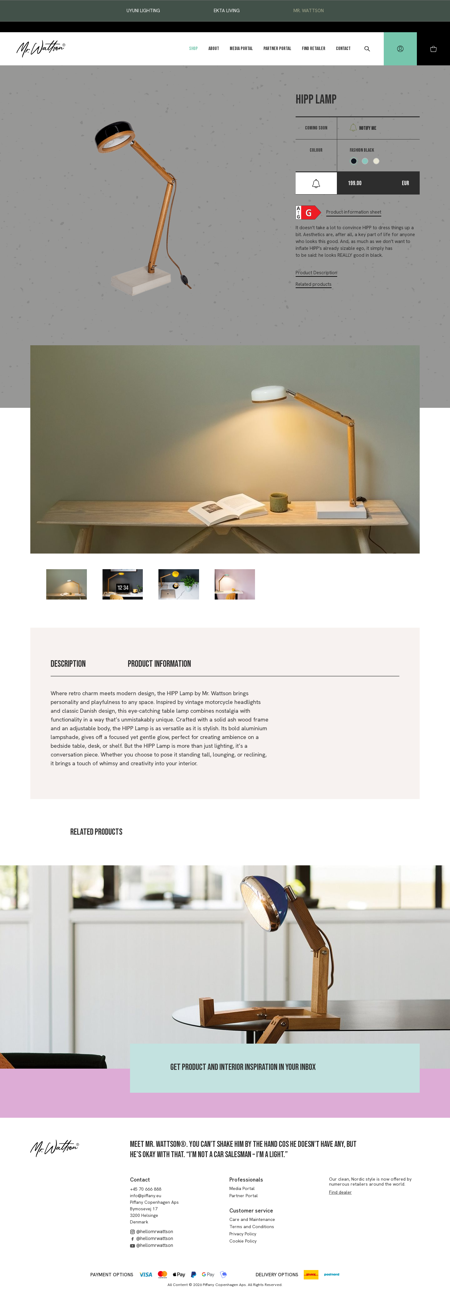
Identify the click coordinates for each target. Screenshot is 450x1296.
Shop (193, 49)
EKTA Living (227, 11)
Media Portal (241, 49)
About (213, 49)
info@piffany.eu (145, 1195)
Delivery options (277, 1275)
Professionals (246, 1180)
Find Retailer (313, 49)
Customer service (251, 1210)
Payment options (111, 1275)
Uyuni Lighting (143, 11)
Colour (316, 150)
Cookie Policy (243, 1240)
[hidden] (400, 48)
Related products (314, 284)
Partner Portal (277, 49)
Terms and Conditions (251, 1226)
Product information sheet (353, 212)
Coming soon (316, 128)
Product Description (316, 273)
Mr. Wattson (308, 11)
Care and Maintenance (252, 1219)
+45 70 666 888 (145, 1189)
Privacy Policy (242, 1233)
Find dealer (340, 1192)
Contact (343, 49)
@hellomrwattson (151, 1231)
